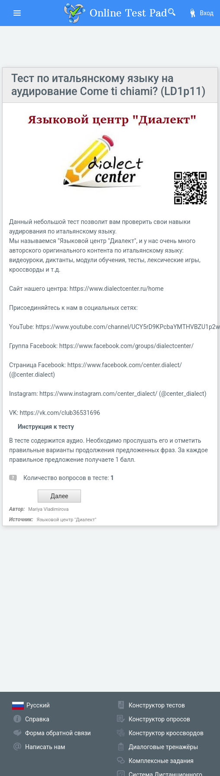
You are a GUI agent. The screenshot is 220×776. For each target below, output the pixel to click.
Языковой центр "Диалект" (66, 520)
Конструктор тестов (157, 705)
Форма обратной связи (58, 733)
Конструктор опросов (159, 719)
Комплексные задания (161, 760)
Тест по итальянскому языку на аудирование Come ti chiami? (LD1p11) (108, 85)
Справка (37, 719)
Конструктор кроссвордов (166, 733)
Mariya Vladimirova (48, 509)
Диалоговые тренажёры (163, 746)
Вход (201, 13)
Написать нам (45, 746)
